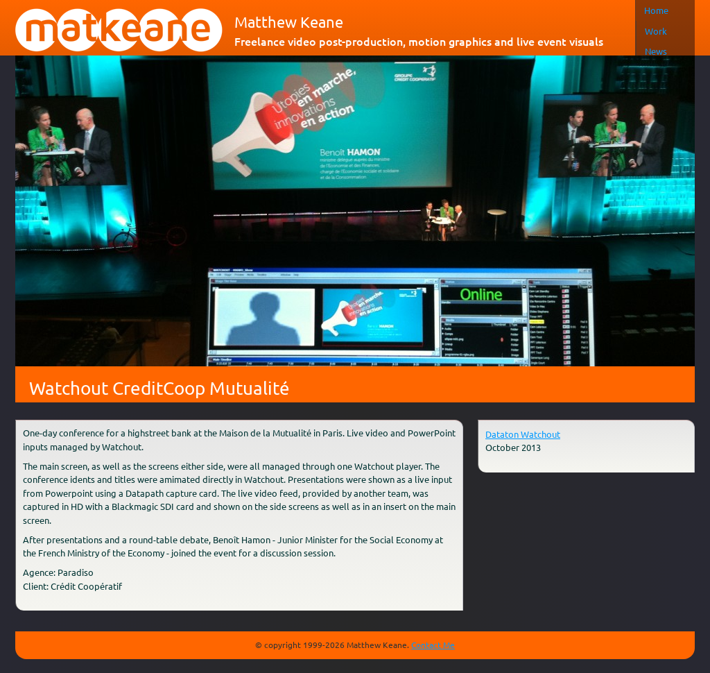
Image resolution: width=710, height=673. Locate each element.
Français (669, 10)
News (523, 10)
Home (443, 10)
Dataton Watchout (522, 434)
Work (484, 10)
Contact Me (433, 644)
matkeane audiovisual (119, 30)
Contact (611, 10)
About (565, 10)
